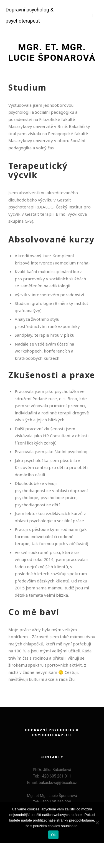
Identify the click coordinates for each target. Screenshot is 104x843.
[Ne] (97, 822)
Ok (53, 835)
